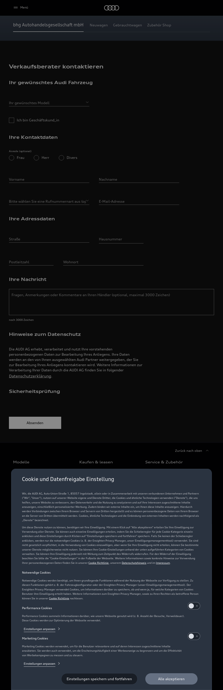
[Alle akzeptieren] (171, 679)
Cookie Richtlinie (98, 562)
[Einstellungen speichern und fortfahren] (99, 679)
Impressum (163, 562)
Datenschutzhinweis (134, 562)
